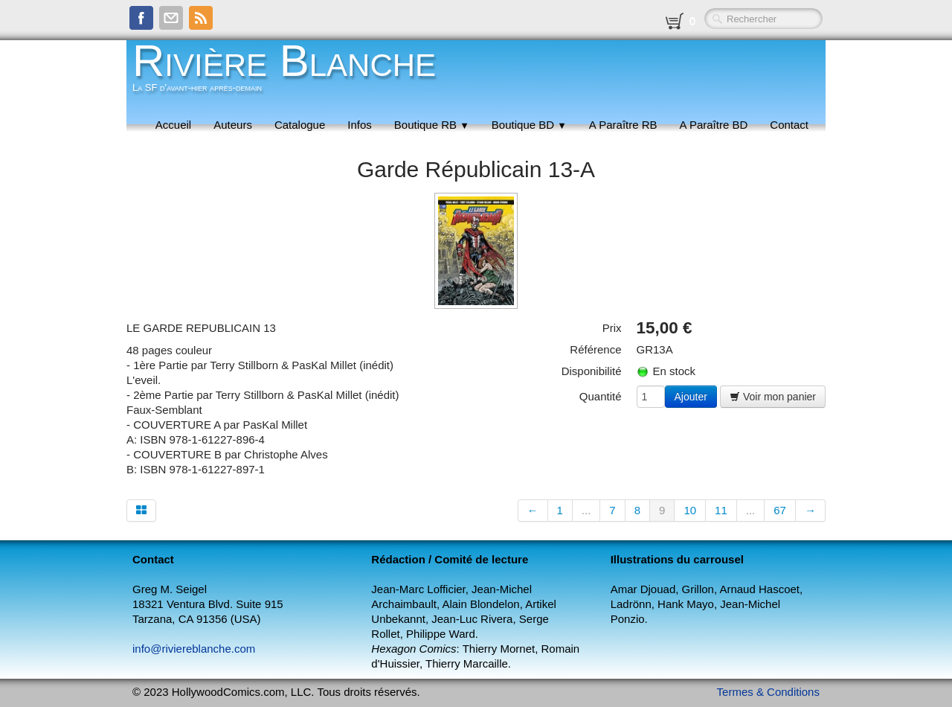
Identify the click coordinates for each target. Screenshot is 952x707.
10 (690, 510)
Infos (359, 124)
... (586, 510)
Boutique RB (431, 124)
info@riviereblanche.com (193, 648)
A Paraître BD (714, 124)
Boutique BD (529, 124)
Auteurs (232, 124)
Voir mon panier (773, 397)
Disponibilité (592, 371)
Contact (789, 124)
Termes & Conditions (768, 691)
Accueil (173, 124)
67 (780, 510)
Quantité (600, 396)
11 (721, 510)
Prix (612, 327)
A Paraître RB (623, 124)
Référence (595, 349)
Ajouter (691, 397)
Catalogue (299, 124)
